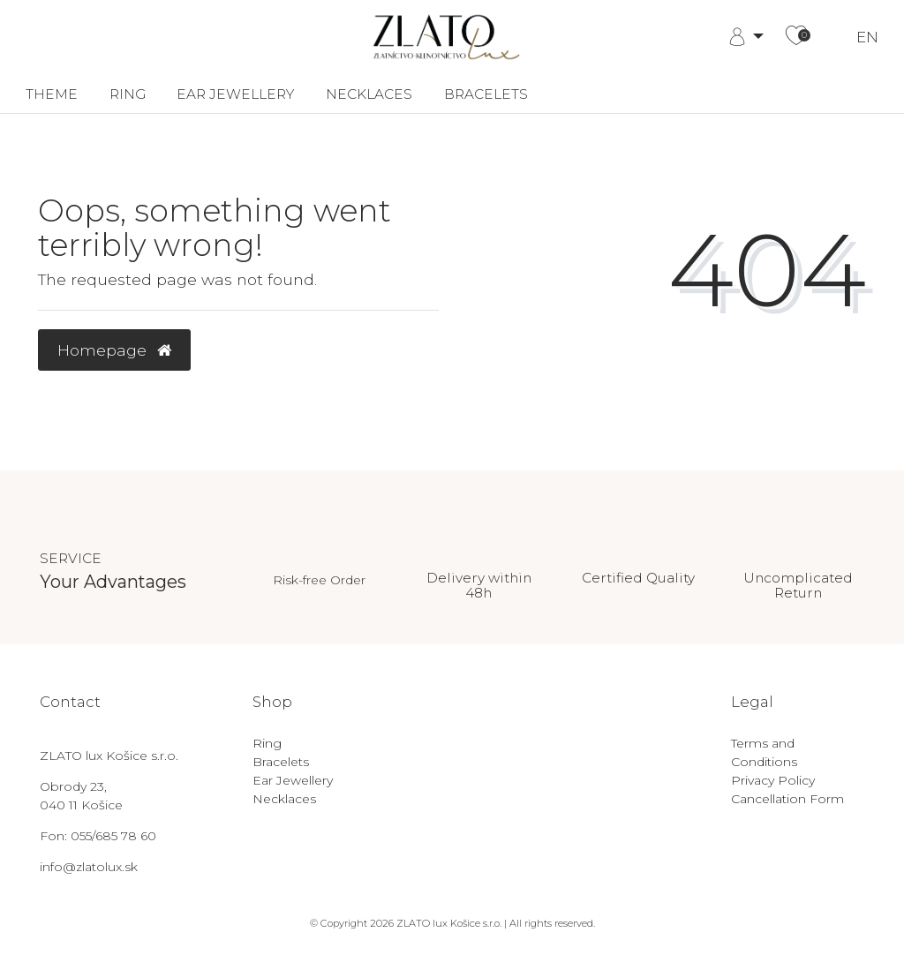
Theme (52, 94)
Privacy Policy (773, 780)
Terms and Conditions (764, 752)
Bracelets (486, 94)
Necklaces (369, 94)
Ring (127, 94)
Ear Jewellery (235, 94)
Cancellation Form (787, 799)
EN (867, 37)
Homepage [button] (114, 350)
